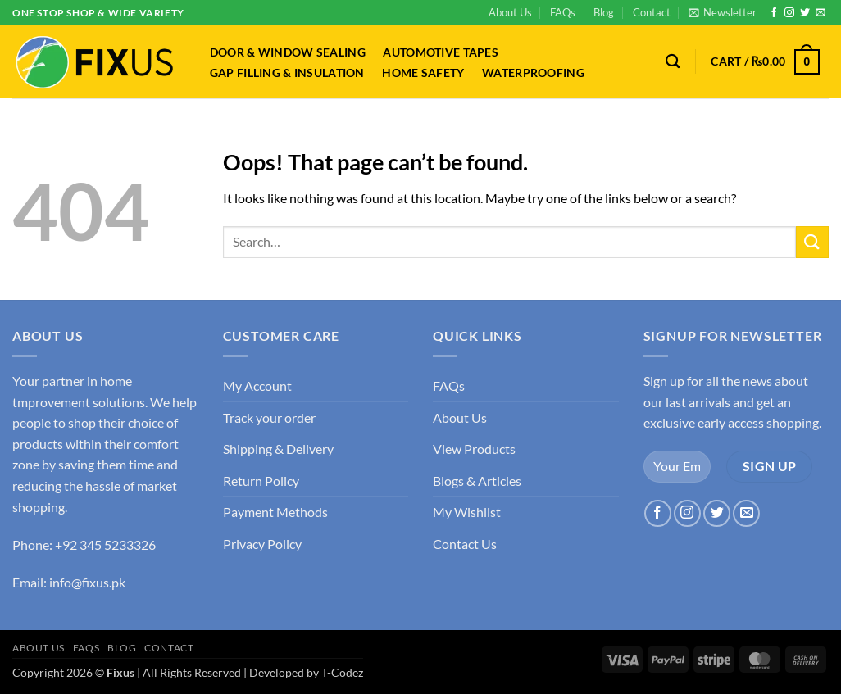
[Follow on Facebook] (774, 13)
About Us (510, 12)
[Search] (673, 61)
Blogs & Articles (477, 480)
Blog (603, 12)
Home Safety (423, 72)
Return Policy (261, 480)
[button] (723, 12)
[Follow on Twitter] (805, 13)
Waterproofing (533, 72)
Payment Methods (275, 511)
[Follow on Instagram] (789, 13)
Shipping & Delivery (278, 448)
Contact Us (465, 543)
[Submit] (812, 242)
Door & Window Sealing (288, 52)
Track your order (269, 417)
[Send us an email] (820, 13)
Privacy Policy (262, 543)
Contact (652, 12)
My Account (257, 385)
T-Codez (342, 672)
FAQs (562, 12)
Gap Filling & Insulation (287, 72)
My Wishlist (467, 511)
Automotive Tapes (440, 52)
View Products (474, 448)
